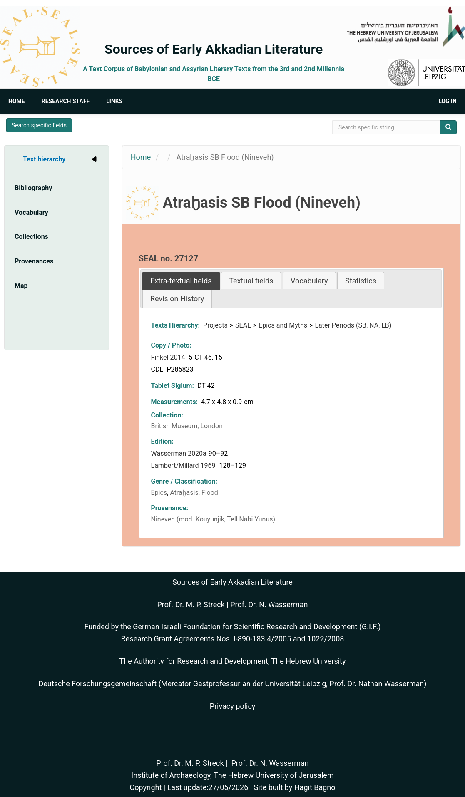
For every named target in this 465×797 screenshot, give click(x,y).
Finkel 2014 (169, 357)
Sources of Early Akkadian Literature (213, 49)
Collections (31, 237)
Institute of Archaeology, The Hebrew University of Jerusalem (232, 775)
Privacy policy (233, 706)
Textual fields (251, 280)
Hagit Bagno (315, 787)
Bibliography (33, 188)
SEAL (243, 325)
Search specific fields (39, 125)
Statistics (360, 280)
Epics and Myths (283, 325)
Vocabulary (31, 212)
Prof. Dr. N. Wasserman (269, 604)
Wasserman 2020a (178, 453)
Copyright (145, 787)
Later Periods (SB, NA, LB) (353, 325)
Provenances (34, 261)
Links (114, 101)
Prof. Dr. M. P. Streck (191, 604)
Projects (215, 325)
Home (16, 101)
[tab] (181, 281)
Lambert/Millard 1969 (184, 465)
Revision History (177, 298)
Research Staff (66, 101)
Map (21, 286)
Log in (447, 101)
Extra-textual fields (181, 280)
